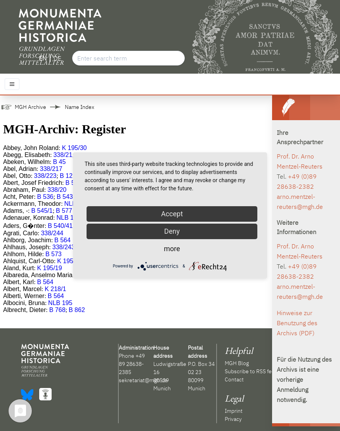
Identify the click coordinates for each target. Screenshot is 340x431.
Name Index (79, 106)
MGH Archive (30, 106)
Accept (172, 214)
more (172, 249)
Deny (172, 231)
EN (43, 58)
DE (57, 58)
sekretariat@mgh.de (143, 380)
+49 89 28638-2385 (132, 364)
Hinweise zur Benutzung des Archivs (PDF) (297, 323)
